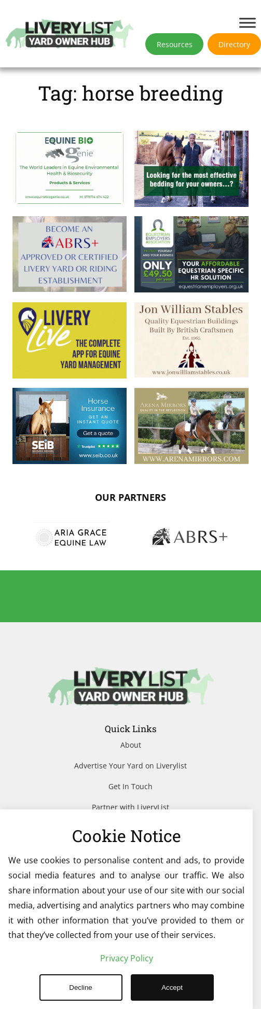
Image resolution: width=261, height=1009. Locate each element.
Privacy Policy (126, 958)
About (130, 745)
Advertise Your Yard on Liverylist (130, 765)
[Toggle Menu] (247, 22)
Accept (172, 987)
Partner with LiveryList (130, 807)
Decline (80, 987)
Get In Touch (130, 786)
